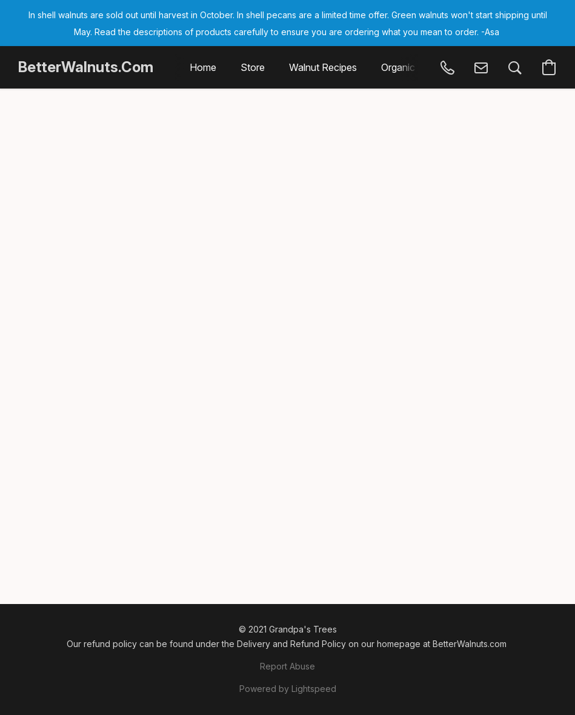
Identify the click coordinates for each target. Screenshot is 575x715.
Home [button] (203, 67)
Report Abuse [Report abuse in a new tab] (287, 666)
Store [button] (253, 67)
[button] (85, 67)
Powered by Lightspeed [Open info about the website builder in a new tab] (287, 688)
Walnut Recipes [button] (323, 67)
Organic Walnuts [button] (417, 67)
